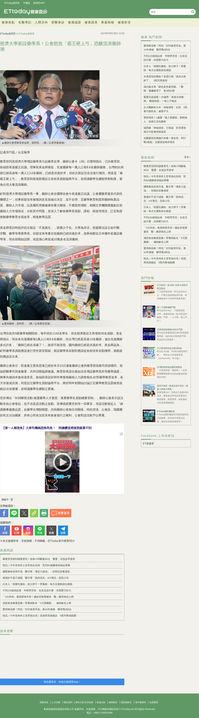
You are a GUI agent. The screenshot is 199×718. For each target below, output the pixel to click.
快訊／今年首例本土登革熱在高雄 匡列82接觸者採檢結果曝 (36, 565)
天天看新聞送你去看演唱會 (169, 348)
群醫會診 (58, 22)
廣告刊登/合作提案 (84, 702)
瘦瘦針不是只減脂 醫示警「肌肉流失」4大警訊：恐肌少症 (36, 577)
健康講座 (91, 22)
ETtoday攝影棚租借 (166, 411)
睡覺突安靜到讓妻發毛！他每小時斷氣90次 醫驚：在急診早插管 (39, 559)
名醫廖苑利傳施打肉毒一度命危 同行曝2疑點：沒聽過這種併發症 (165, 140)
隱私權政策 (126, 702)
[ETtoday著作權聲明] (60, 540)
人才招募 (56, 702)
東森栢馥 (107, 22)
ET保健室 (148, 443)
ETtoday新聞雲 (12, 3)
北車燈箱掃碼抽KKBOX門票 (170, 329)
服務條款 (113, 702)
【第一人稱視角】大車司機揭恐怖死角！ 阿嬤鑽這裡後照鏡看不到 (46, 428)
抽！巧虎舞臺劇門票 (166, 307)
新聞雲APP (39, 3)
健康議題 (74, 22)
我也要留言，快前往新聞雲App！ (62, 681)
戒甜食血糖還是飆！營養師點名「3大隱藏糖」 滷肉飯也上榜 (37, 603)
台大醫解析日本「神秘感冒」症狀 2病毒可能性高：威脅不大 (165, 109)
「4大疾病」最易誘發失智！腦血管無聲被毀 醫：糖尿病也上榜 (38, 596)
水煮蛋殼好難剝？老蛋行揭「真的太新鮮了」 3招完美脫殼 (165, 78)
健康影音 (124, 22)
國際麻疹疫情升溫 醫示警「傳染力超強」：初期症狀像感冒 (36, 571)
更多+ (187, 157)
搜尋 (193, 12)
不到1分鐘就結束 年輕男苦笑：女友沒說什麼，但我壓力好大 (37, 590)
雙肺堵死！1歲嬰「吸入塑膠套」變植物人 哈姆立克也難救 (165, 119)
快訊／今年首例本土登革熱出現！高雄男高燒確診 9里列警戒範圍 (39, 615)
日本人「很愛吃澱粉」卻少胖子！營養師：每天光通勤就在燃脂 (37, 584)
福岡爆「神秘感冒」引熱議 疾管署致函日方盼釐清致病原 (165, 129)
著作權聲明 (140, 702)
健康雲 (25, 12)
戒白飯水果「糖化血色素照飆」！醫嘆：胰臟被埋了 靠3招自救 (163, 88)
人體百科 (41, 22)
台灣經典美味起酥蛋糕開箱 (169, 367)
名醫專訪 (25, 22)
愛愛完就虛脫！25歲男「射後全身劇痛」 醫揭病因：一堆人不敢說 (164, 99)
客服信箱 (101, 702)
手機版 (26, 3)
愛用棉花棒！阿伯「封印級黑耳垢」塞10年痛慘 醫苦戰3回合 (37, 609)
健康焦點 (8, 22)
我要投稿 (44, 702)
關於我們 (68, 702)
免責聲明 (153, 702)
